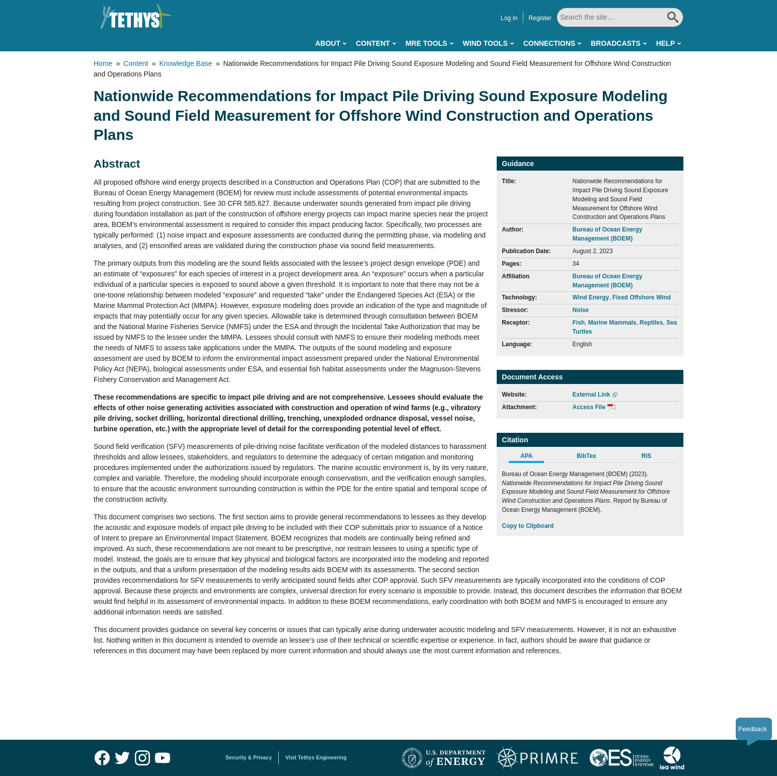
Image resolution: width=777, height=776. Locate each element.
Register (511, 18)
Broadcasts (616, 43)
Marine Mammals (612, 322)
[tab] (532, 457)
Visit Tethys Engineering (316, 757)
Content (373, 43)
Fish (579, 322)
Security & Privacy (248, 757)
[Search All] (605, 17)
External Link (591, 394)
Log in (480, 18)
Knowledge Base (185, 63)
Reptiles (651, 322)
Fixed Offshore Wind (641, 297)
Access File (589, 407)
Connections (549, 43)
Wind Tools (485, 43)
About (327, 43)
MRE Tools (426, 43)
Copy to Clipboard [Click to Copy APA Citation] (528, 525)
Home (103, 63)
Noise (581, 310)
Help (665, 43)
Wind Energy (591, 297)
